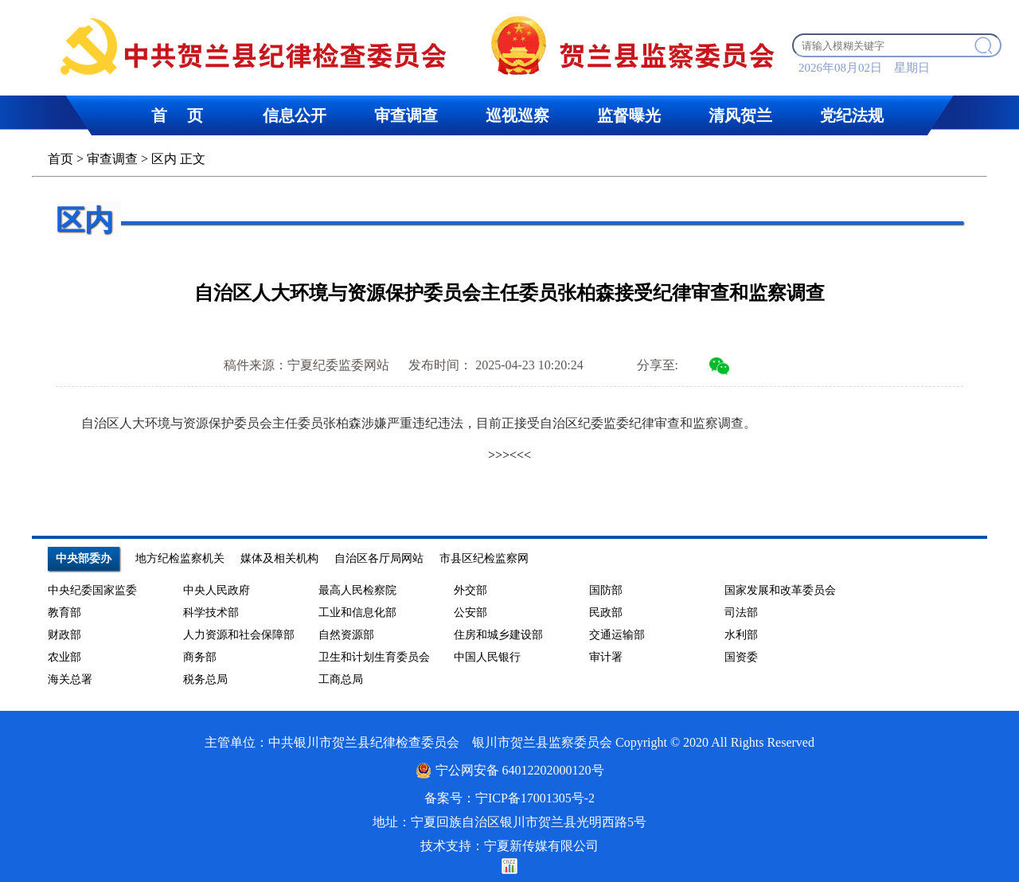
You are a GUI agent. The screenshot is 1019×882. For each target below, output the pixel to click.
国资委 (741, 657)
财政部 (64, 635)
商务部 (200, 657)
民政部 (606, 613)
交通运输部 (617, 635)
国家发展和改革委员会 (780, 590)
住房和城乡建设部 (498, 635)
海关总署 (70, 679)
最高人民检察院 (357, 590)
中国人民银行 (487, 657)
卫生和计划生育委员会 (374, 657)
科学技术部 (211, 613)
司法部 (741, 613)
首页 (60, 159)
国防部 (606, 590)
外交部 (470, 590)
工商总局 (340, 679)
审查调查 (112, 159)
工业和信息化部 (357, 613)
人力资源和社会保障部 (239, 635)
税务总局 (205, 679)
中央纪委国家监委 (92, 590)
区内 (164, 159)
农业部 (64, 657)
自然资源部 (346, 635)
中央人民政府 (216, 590)
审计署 (606, 657)
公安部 (470, 613)
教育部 (64, 613)
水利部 (741, 635)
